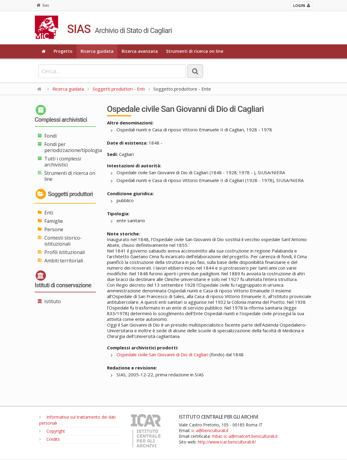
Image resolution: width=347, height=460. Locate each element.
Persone (53, 229)
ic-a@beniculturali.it (210, 430)
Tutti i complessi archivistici (62, 161)
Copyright (52, 431)
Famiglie (53, 221)
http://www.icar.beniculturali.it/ (227, 442)
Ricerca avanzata (140, 51)
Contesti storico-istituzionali (63, 240)
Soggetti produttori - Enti (119, 89)
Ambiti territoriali (63, 260)
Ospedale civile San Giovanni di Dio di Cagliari (162, 354)
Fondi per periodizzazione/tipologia (73, 147)
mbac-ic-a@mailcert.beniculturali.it (245, 436)
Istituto (52, 301)
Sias (43, 5)
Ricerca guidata (97, 51)
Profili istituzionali (64, 252)
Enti (48, 212)
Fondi (50, 136)
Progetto (63, 51)
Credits (49, 439)
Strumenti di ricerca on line (194, 51)
